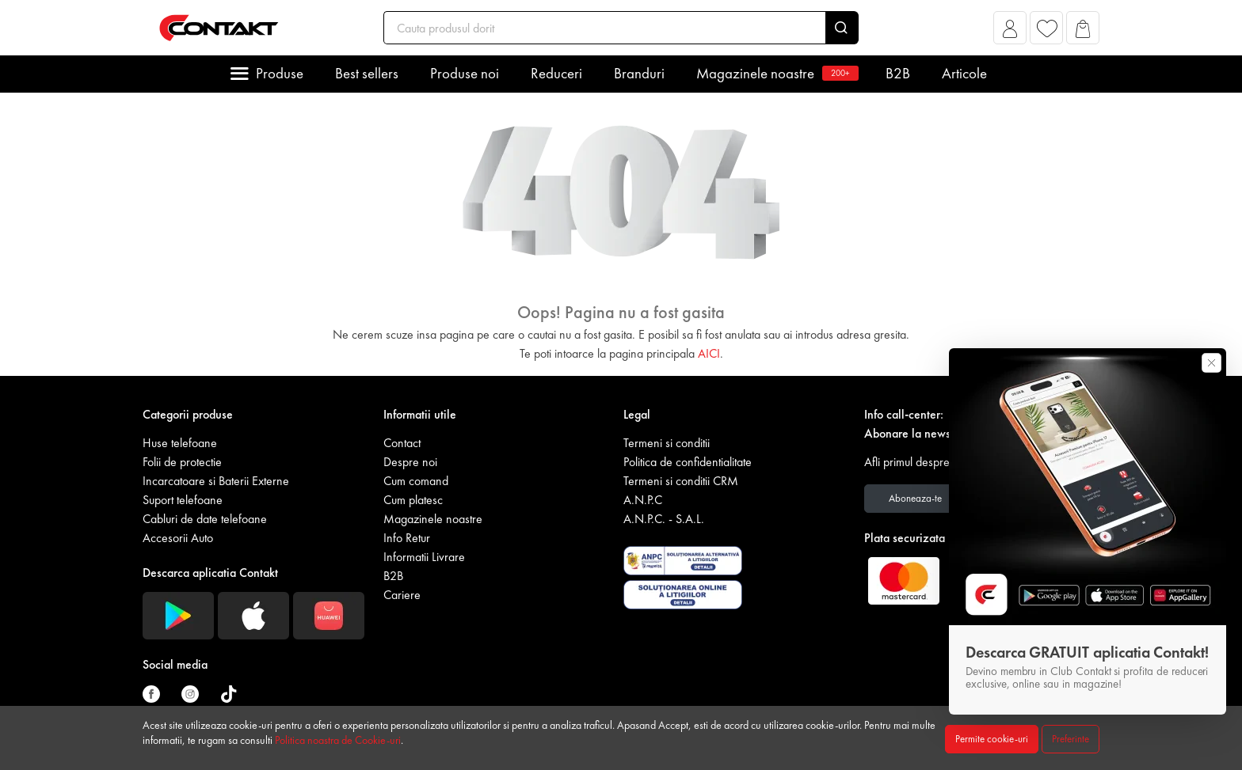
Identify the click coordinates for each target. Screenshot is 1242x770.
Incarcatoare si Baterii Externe (216, 480)
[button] (1010, 32)
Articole (964, 73)
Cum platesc (413, 499)
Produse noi (464, 73)
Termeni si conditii (666, 442)
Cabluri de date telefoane (205, 518)
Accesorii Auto (178, 537)
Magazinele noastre (775, 73)
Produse (279, 73)
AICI (709, 353)
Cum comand (415, 480)
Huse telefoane (180, 442)
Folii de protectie (182, 461)
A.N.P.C (642, 499)
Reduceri (556, 73)
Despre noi (410, 461)
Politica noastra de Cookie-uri (338, 740)
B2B (898, 73)
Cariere (402, 594)
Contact (402, 442)
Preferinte (1070, 738)
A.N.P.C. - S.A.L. (663, 518)
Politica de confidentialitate (687, 461)
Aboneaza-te (915, 498)
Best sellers (366, 73)
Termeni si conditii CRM (680, 480)
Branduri (639, 73)
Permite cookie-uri (991, 738)
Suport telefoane (183, 499)
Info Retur (406, 537)
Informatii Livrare (424, 556)
